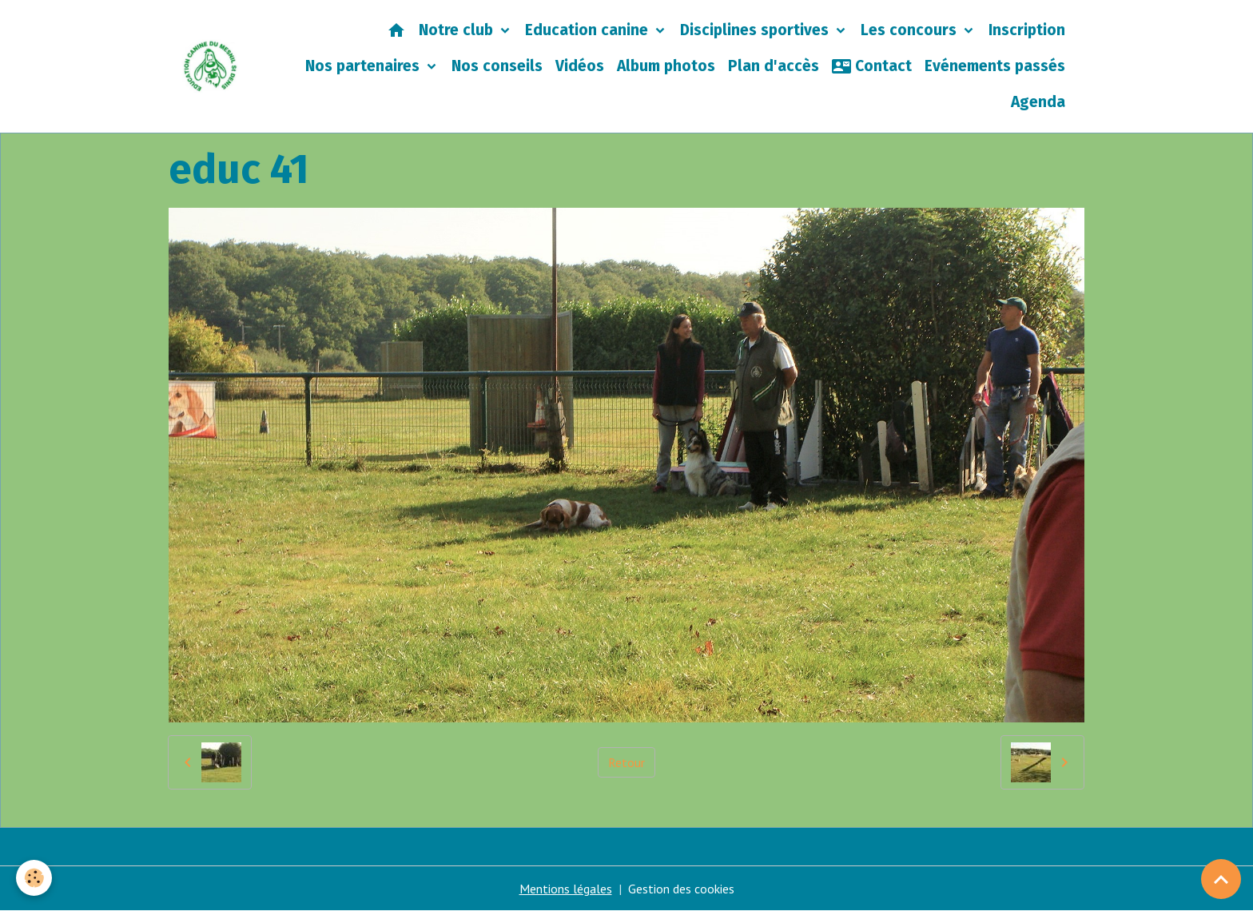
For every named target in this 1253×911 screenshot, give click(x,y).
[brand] (210, 66)
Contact (872, 66)
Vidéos (579, 66)
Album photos (666, 66)
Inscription (1026, 30)
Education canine (588, 30)
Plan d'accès (773, 66)
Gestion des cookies (681, 889)
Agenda (1038, 102)
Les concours (911, 30)
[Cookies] (34, 878)
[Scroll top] (1221, 879)
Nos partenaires (364, 66)
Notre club (458, 30)
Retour (626, 762)
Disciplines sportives (756, 30)
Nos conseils (497, 66)
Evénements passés (995, 66)
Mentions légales (565, 889)
